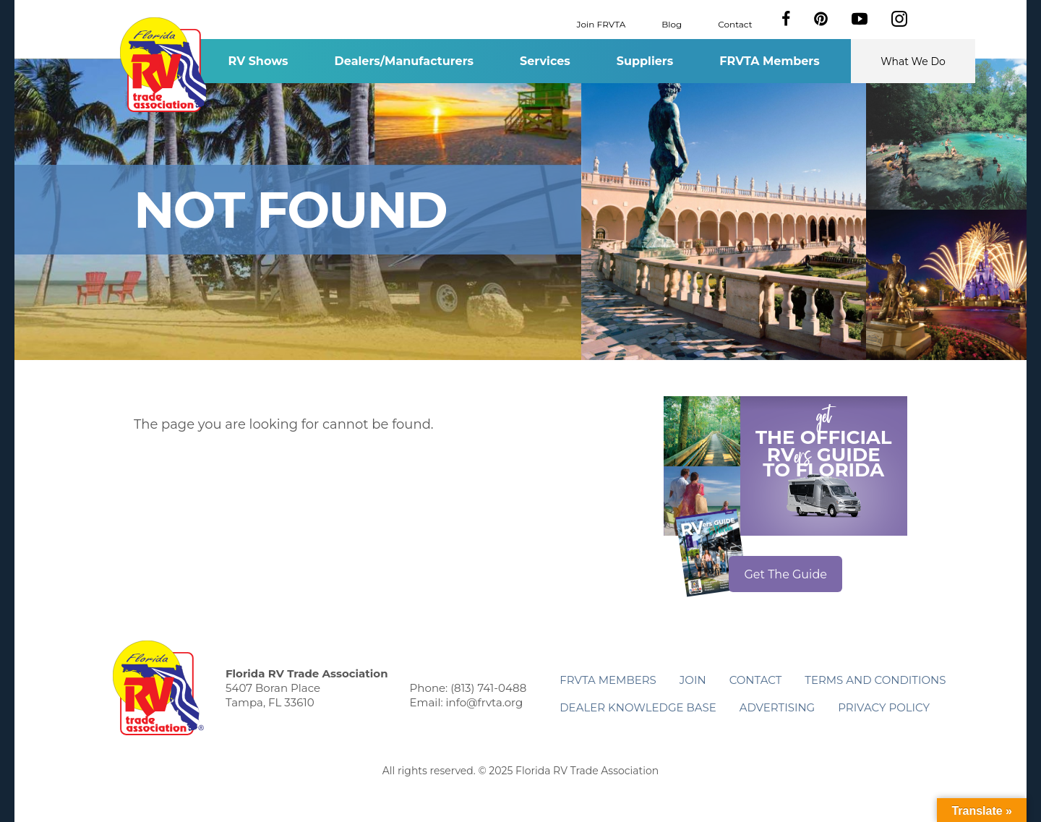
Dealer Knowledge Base (638, 707)
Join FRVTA (601, 23)
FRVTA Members (769, 61)
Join (693, 680)
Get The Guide (785, 574)
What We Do (913, 61)
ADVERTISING (777, 707)
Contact (735, 23)
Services (545, 61)
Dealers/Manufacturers (404, 61)
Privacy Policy (884, 707)
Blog (671, 23)
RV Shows (258, 61)
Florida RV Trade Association (165, 64)
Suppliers (645, 61)
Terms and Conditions (875, 680)
